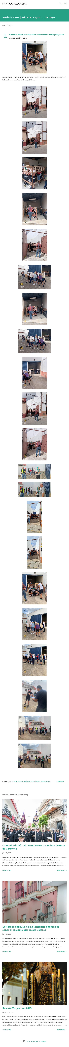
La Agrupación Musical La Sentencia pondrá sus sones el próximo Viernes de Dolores (30, 928)
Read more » (62, 870)
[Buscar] (60, 3)
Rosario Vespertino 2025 (17, 1008)
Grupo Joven (45, 782)
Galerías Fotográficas (31, 782)
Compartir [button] (60, 782)
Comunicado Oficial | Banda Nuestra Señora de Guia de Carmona (33, 847)
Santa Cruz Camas (14, 3)
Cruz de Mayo (16, 782)
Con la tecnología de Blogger (34, 1041)
